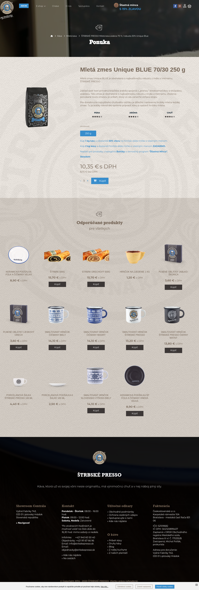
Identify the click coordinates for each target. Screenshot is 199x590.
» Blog (110, 546)
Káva (59, 36)
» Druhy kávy (114, 543)
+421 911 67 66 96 (85, 540)
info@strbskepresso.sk (81, 543)
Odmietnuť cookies (124, 587)
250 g (89, 133)
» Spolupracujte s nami (119, 518)
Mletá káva (71, 36)
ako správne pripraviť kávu (122, 105)
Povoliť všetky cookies (165, 587)
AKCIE (24, 6)
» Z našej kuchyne (117, 549)
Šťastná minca (128, 5)
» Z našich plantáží (117, 553)
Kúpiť (100, 180)
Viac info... (104, 587)
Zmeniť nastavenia (144, 587)
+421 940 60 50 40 (85, 537)
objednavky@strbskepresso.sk (78, 550)
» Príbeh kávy (114, 540)
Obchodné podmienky (121, 512)
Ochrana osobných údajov (123, 515)
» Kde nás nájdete (117, 521)
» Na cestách (69, 558)
